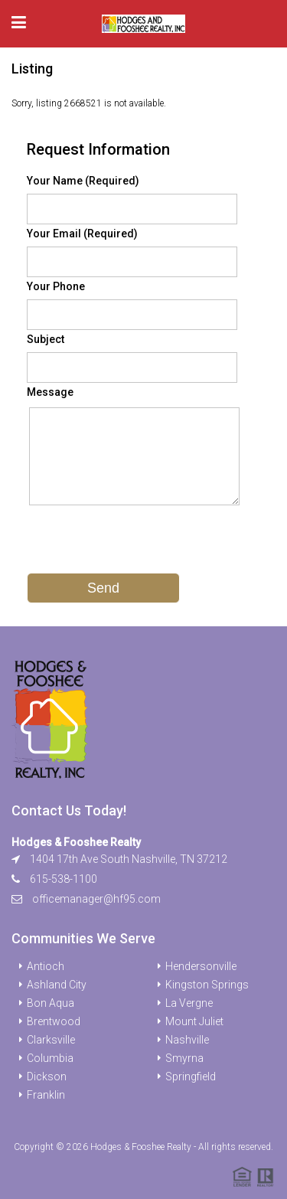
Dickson (47, 1076)
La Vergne (189, 1003)
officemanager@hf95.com (96, 899)
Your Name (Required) (83, 181)
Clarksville (51, 1040)
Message (50, 392)
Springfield (190, 1076)
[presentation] (143, 543)
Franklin (46, 1095)
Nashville (187, 1040)
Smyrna (184, 1058)
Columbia (50, 1058)
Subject (45, 339)
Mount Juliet (194, 1021)
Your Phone (56, 286)
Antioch (45, 966)
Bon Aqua (50, 1003)
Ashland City (56, 984)
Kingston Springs (207, 984)
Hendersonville (200, 966)
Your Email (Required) (82, 233)
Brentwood (53, 1021)
